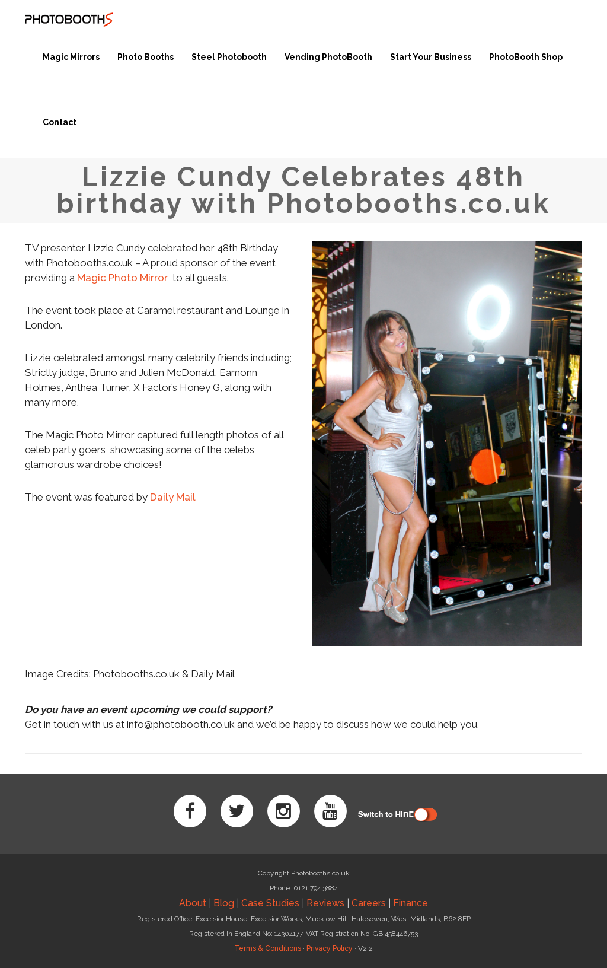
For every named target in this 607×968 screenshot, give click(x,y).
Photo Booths (145, 57)
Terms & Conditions (267, 948)
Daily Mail (173, 497)
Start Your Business (430, 57)
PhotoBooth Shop (526, 57)
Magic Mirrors (71, 57)
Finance (410, 903)
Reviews (325, 903)
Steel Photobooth (229, 57)
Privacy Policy (329, 948)
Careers (369, 903)
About (192, 903)
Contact (59, 122)
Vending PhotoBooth (328, 57)
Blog (223, 903)
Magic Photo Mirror (123, 278)
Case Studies (270, 903)
